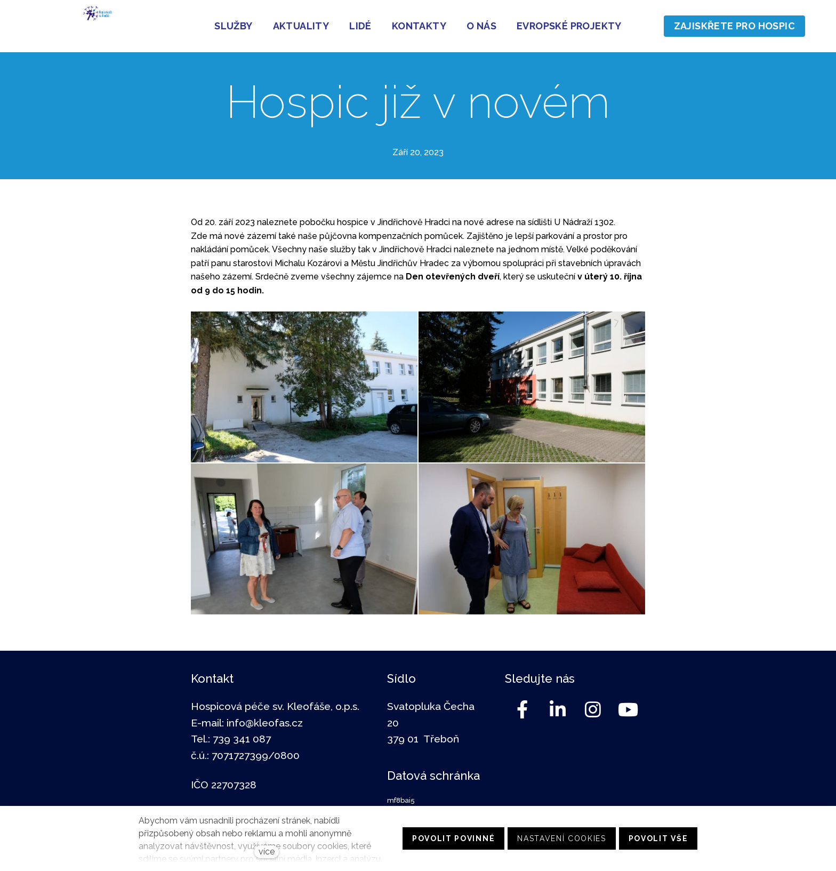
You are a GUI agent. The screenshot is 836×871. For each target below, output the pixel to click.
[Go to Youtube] (628, 709)
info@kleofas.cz (265, 723)
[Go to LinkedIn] (558, 709)
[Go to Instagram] (593, 709)
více (267, 851)
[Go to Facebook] (522, 709)
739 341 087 (242, 739)
